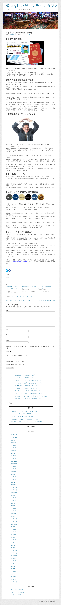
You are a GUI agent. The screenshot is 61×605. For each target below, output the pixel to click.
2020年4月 (13, 508)
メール (8, 335)
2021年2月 (13, 482)
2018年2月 (13, 576)
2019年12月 (14, 519)
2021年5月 (13, 474)
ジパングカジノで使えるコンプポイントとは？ (26, 388)
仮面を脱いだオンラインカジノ (32, 6)
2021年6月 (13, 471)
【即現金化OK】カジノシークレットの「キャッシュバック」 (13, 288)
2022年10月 (14, 437)
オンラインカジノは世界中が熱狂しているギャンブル (28, 383)
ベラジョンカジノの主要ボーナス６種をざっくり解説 (24, 419)
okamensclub (26, 34)
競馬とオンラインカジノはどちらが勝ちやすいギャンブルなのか (31, 396)
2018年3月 (13, 574)
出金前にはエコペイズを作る (21, 261)
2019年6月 (13, 534)
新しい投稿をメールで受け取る (15, 364)
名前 (7, 329)
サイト (7, 340)
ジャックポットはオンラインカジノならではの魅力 (28, 390)
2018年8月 (13, 561)
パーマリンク (28, 296)
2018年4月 (13, 571)
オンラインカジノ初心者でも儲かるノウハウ (22, 416)
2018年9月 (13, 558)
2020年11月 (14, 490)
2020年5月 (13, 505)
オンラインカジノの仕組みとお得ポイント (18, 300)
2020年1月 (13, 516)
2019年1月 (13, 547)
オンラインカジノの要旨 (17, 589)
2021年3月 (13, 479)
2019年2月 (13, 545)
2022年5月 (13, 448)
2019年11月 (14, 521)
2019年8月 (13, 529)
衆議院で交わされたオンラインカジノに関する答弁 (28, 398)
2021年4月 (13, 477)
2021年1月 (13, 484)
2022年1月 (13, 458)
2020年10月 (14, 492)
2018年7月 (13, 563)
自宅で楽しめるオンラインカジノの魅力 (25, 375)
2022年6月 (13, 445)
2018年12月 (14, 550)
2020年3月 (13, 511)
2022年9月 (13, 440)
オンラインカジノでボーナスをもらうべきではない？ (28, 380)
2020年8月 (13, 498)
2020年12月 (14, 487)
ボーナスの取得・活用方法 (47, 300)
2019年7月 (13, 532)
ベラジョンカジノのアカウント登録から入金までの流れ (29, 393)
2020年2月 (13, 513)
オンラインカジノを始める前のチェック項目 (26, 385)
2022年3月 (13, 453)
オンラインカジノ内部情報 (17, 592)
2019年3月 (13, 542)
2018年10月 (14, 555)
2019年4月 (13, 540)
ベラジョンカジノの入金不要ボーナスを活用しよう (24, 411)
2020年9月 (13, 495)
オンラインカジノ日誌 (18, 296)
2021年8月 (13, 466)
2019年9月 (13, 526)
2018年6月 (13, 566)
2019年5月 (13, 537)
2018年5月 (13, 568)
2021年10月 (14, 463)
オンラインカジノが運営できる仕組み (24, 377)
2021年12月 (14, 461)
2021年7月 (13, 469)
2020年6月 (13, 503)
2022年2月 (13, 456)
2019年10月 (14, 524)
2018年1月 (13, 579)
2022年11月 (14, 434)
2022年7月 (13, 442)
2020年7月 (13, 500)
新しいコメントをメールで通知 (15, 361)
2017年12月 (14, 582)
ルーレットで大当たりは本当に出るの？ (21, 413)
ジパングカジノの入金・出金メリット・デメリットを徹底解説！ (27, 421)
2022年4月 (13, 450)
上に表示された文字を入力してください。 (17, 355)
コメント (8, 310)
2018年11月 (14, 553)
